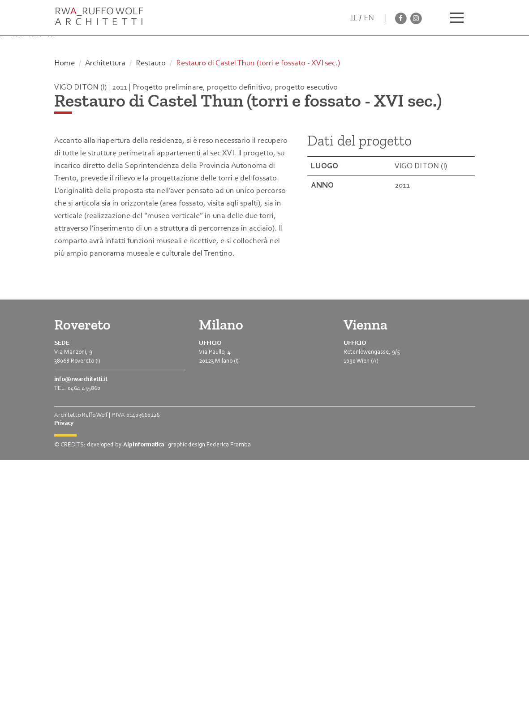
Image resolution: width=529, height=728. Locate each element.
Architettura (105, 331)
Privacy (63, 691)
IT (354, 17)
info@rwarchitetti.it (81, 647)
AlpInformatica (143, 712)
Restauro (151, 331)
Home (64, 331)
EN (369, 17)
